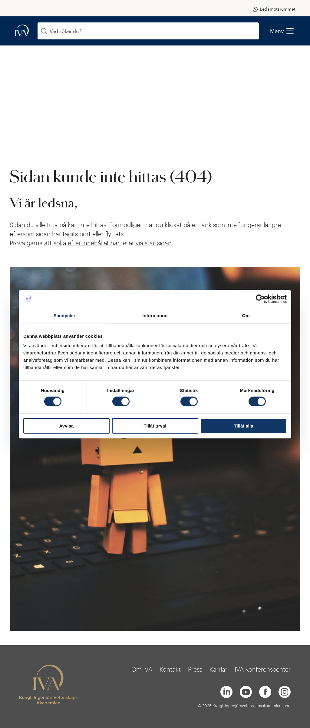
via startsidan (154, 243)
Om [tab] (245, 315)
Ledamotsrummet (277, 9)
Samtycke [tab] (64, 315)
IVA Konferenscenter (263, 669)
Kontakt (170, 669)
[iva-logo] (22, 31)
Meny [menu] (282, 31)
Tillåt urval (155, 425)
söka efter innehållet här (87, 243)
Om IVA (141, 669)
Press (195, 669)
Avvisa (66, 425)
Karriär (218, 669)
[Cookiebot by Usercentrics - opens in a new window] (260, 298)
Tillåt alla (243, 425)
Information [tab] (155, 315)
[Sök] (44, 31)
